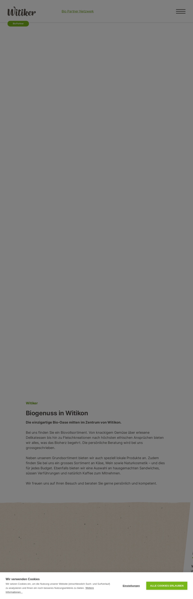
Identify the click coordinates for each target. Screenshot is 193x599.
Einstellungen (131, 585)
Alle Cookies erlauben (167, 585)
